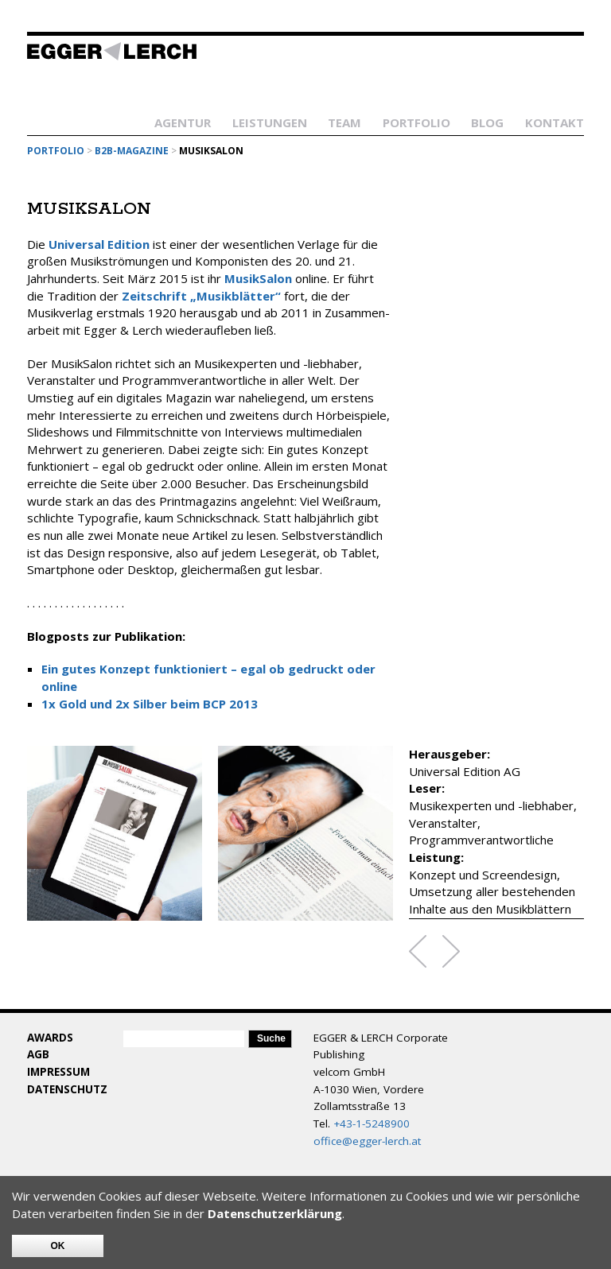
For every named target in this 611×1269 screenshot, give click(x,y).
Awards (50, 1037)
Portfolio (416, 122)
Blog (487, 122)
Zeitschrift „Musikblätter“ (201, 296)
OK (58, 1246)
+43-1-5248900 (371, 1123)
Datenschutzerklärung (275, 1213)
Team (344, 122)
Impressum (58, 1072)
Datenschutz (67, 1089)
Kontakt (554, 122)
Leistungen (269, 122)
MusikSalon (258, 278)
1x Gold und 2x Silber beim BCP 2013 (149, 704)
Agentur (182, 122)
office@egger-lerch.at (367, 1141)
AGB (38, 1054)
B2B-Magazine (132, 150)
